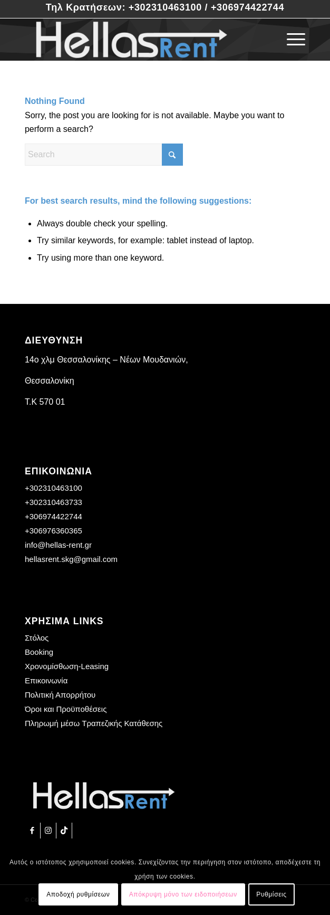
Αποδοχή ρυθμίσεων (78, 894)
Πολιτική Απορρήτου (60, 694)
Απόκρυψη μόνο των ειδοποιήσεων (183, 894)
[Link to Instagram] (48, 830)
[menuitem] (290, 39)
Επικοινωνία (46, 680)
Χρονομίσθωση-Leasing (67, 666)
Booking (39, 651)
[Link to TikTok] (64, 830)
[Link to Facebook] (32, 830)
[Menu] (290, 39)
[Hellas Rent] (137, 39)
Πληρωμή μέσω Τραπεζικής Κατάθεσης (93, 723)
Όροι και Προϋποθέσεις (65, 708)
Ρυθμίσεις (271, 894)
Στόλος (36, 637)
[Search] (104, 155)
